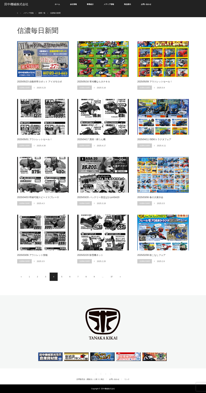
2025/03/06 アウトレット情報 (32, 255)
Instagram (105, 373)
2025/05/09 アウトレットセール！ (154, 81)
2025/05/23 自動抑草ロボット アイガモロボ (39, 81)
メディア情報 (109, 4)
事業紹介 (90, 4)
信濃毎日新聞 (24, 88)
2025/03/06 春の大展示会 (150, 197)
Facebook (100, 373)
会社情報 (73, 4)
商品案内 (127, 4)
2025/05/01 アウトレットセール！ (34, 139)
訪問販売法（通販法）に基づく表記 (90, 379)
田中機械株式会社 (16, 4)
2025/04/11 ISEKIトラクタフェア (154, 139)
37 (112, 277)
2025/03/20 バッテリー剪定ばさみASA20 (98, 197)
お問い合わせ (146, 4)
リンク (126, 379)
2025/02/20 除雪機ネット (90, 255)
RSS (110, 373)
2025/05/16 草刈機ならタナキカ (93, 81)
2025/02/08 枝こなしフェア (151, 255)
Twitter (96, 373)
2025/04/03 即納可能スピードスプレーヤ (38, 197)
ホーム (57, 4)
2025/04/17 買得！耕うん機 (91, 139)
